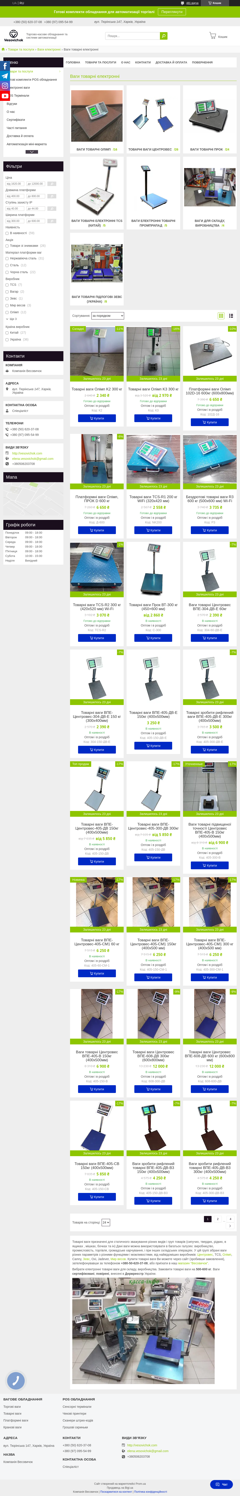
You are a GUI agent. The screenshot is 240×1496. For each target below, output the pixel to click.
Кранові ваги (12, 1427)
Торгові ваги (12, 1406)
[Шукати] (163, 36)
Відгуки (12, 104)
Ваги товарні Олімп (94, 149)
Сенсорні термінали (77, 1406)
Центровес (205, 1254)
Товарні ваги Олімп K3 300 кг (153, 389)
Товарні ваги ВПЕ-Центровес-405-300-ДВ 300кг (153, 826)
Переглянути (172, 12)
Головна (73, 62)
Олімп (226, 1254)
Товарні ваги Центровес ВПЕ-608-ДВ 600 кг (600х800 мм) (210, 1056)
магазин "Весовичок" (193, 1263)
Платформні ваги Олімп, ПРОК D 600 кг (96, 499)
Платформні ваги (15, 1420)
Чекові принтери (74, 1413)
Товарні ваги (12, 1413)
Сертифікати (16, 119)
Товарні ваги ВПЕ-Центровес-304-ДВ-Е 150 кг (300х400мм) (97, 717)
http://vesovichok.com (27, 453)
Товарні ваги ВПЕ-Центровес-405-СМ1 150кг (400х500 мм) (153, 944)
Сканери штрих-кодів (78, 1420)
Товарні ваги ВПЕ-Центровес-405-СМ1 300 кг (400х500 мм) (209, 944)
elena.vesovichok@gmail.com (32, 458)
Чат (222, 1484)
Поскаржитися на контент (116, 1491)
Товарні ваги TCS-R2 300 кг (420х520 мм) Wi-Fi (97, 607)
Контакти (143, 62)
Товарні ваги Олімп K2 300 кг (97, 389)
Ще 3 (13, 319)
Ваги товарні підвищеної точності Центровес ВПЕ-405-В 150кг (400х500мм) (209, 830)
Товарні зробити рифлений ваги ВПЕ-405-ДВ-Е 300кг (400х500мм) (209, 717)
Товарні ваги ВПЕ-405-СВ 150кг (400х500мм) (97, 1166)
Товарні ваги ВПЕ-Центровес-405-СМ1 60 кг (97, 942)
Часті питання (17, 128)
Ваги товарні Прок (206, 149)
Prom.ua (141, 1483)
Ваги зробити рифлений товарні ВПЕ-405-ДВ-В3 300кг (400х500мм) (210, 1168)
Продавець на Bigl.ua (120, 1487)
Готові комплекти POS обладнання (32, 79)
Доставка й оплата (171, 62)
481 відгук (192, 3)
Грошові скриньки (75, 1427)
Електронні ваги (18, 87)
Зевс (86, 1259)
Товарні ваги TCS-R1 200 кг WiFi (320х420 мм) (153, 499)
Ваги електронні (49, 49)
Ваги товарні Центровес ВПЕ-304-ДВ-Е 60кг (210, 607)
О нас (125, 62)
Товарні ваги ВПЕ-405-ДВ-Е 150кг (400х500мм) (153, 715)
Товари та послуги (21, 49)
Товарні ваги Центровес (150, 149)
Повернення (202, 62)
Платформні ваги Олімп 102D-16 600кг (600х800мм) (210, 391)
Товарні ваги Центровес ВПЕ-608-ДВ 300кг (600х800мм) (153, 1056)
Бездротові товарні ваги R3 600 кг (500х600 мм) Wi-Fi (210, 499)
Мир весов (118, 1259)
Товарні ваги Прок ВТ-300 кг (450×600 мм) (153, 607)
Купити (99, 418)
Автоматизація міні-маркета (27, 144)
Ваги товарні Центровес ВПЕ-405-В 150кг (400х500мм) (97, 1056)
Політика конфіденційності (150, 1491)
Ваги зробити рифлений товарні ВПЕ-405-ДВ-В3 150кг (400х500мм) (153, 1168)
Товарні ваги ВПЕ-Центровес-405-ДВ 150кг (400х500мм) (97, 828)
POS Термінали (18, 95)
